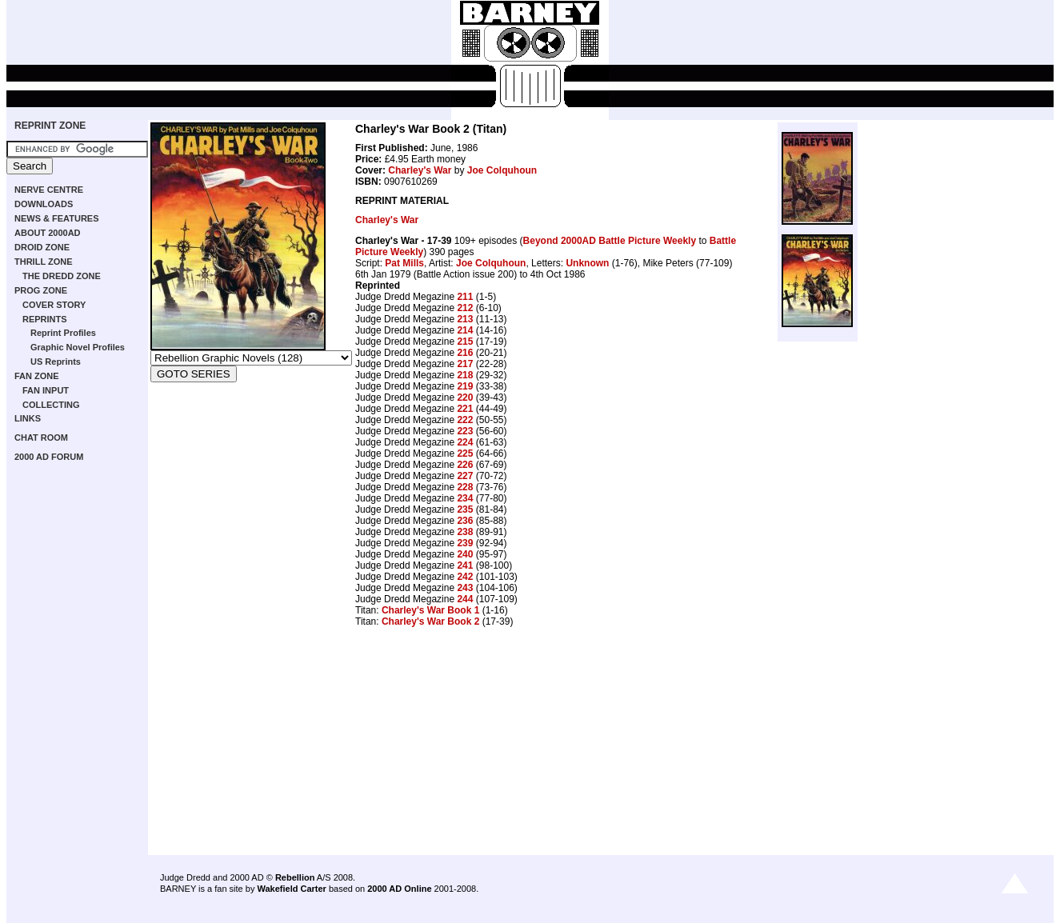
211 (465, 296)
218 (465, 375)
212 (465, 308)
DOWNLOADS (43, 204)
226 (465, 464)
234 (465, 498)
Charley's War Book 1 (430, 610)
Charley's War (419, 170)
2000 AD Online (399, 888)
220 (465, 397)
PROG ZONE (40, 290)
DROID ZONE (42, 247)
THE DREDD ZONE (61, 276)
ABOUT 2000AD (47, 233)
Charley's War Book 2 (430, 621)
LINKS (27, 418)
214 (465, 330)
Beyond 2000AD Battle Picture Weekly (610, 240)
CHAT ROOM (41, 437)
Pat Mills (404, 263)
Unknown (587, 263)
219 (465, 386)
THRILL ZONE (43, 261)
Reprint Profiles (63, 333)
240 (465, 554)
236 (465, 520)
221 (465, 408)
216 (465, 352)
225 (465, 453)
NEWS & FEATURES (56, 218)
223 (465, 431)
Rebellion (295, 877)
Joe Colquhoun (502, 170)
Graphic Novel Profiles (77, 347)
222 (465, 420)
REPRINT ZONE (50, 125)
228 (465, 487)
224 (465, 442)
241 (465, 565)
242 (465, 576)
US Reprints (55, 361)
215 (465, 341)
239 (465, 543)
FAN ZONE (36, 376)
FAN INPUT (45, 390)
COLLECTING (51, 405)
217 (465, 364)
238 (465, 531)
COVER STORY (54, 305)
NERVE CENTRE (48, 189)
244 (465, 599)
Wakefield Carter (291, 888)
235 (465, 509)
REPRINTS (44, 319)
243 (465, 587)
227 (465, 475)
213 (465, 319)
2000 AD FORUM (48, 457)
